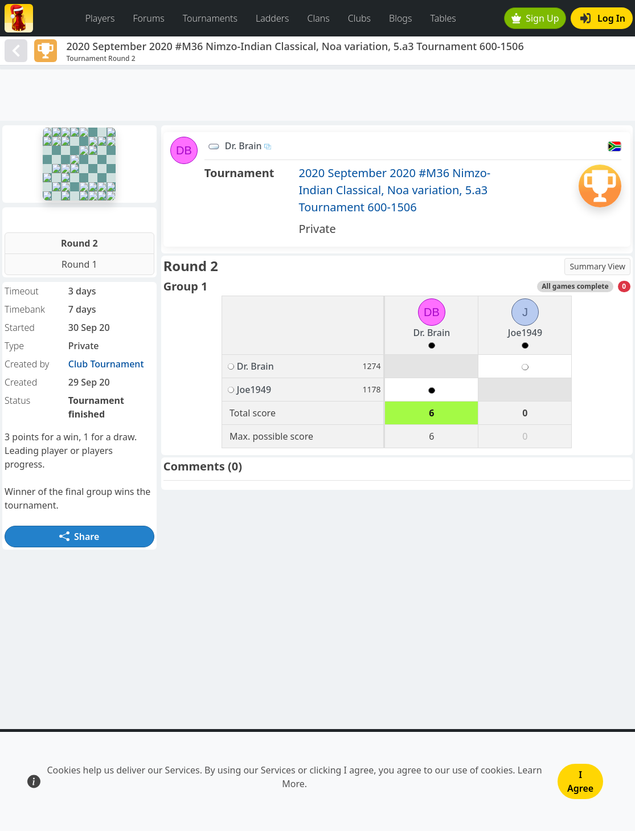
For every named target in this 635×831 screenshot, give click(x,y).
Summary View (597, 266)
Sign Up (535, 18)
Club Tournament (106, 364)
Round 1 (79, 264)
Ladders (272, 18)
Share (79, 536)
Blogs (400, 18)
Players (100, 18)
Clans (319, 18)
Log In (602, 18)
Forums (149, 18)
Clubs (359, 18)
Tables (443, 18)
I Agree (580, 781)
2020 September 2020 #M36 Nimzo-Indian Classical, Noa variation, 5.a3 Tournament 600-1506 (394, 190)
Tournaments (210, 18)
